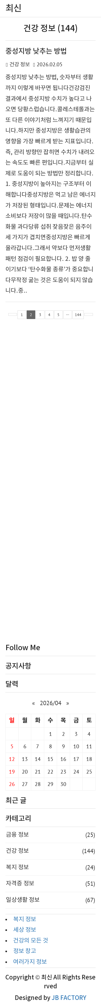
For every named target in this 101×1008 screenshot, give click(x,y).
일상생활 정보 (50, 900)
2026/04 (50, 703)
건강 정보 (19, 65)
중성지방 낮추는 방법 (36, 51)
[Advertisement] (50, 482)
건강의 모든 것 (30, 940)
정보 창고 (24, 951)
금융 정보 (50, 835)
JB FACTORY (69, 998)
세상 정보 (24, 930)
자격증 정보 (50, 883)
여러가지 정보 (30, 962)
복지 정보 (50, 867)
